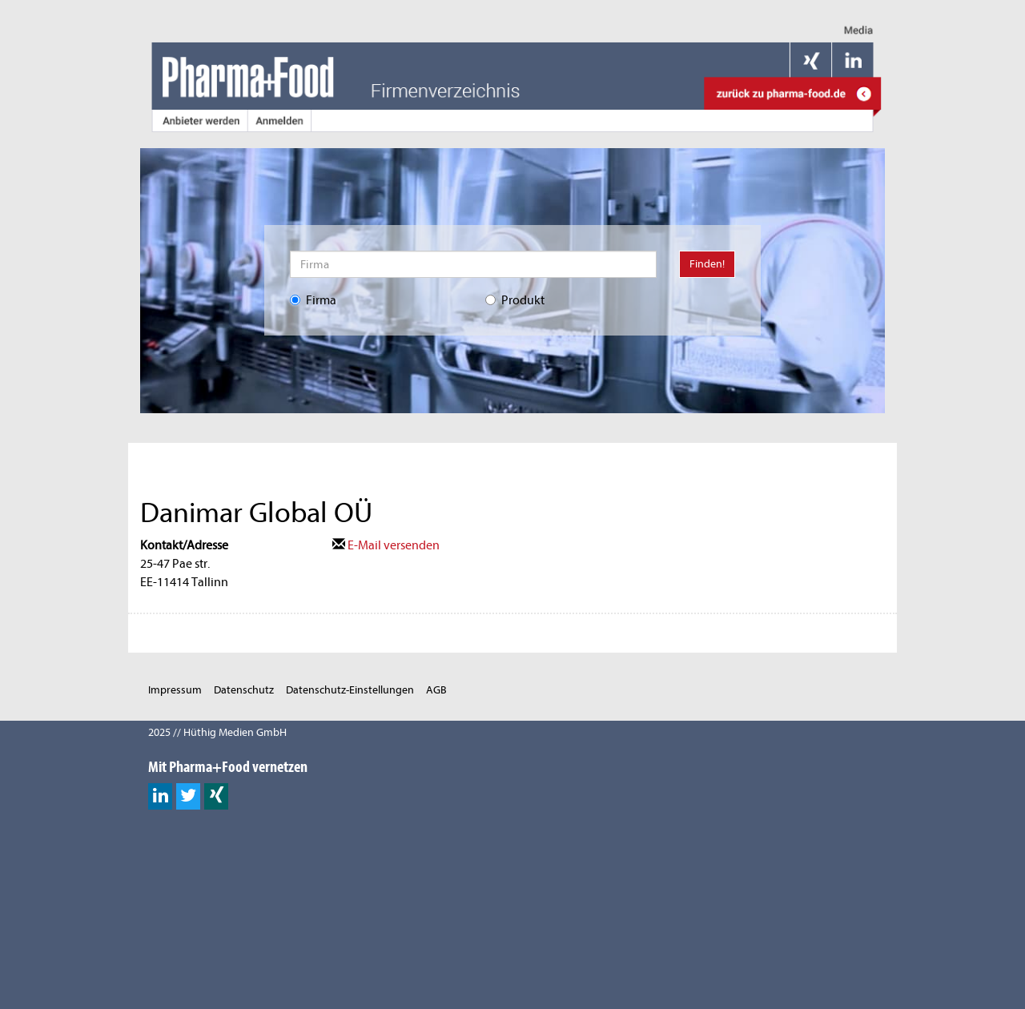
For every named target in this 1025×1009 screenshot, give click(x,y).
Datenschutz (244, 690)
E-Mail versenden (386, 545)
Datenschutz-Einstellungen (350, 690)
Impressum (175, 690)
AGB (436, 690)
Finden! (707, 264)
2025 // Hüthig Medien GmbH (217, 732)
